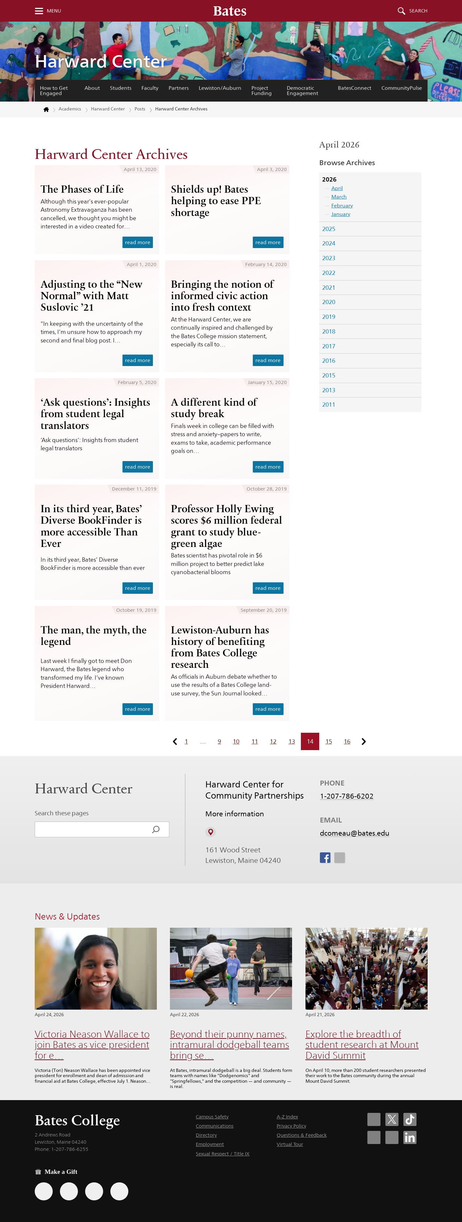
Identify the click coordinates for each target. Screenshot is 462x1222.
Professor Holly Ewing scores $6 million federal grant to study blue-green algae (226, 526)
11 (254, 741)
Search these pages (62, 813)
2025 (328, 228)
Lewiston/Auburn (220, 88)
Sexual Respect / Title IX (222, 1153)
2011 (328, 404)
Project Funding (261, 90)
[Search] (156, 829)
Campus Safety (212, 1116)
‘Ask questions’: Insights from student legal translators (95, 414)
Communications (214, 1126)
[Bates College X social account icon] (391, 1119)
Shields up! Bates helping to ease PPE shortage (216, 201)
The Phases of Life (82, 189)
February (342, 206)
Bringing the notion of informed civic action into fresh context (222, 296)
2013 (328, 390)
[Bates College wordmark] (229, 11)
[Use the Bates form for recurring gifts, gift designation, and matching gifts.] (44, 1191)
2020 (328, 302)
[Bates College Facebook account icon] (373, 1119)
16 (347, 741)
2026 (329, 179)
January (340, 214)
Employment (210, 1144)
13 (291, 741)
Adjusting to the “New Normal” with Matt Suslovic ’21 (91, 296)
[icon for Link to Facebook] (325, 857)
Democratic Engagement (302, 90)
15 (328, 741)
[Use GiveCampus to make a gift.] (119, 1191)
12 (273, 741)
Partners (179, 88)
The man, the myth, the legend (94, 635)
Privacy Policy (291, 1126)
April (337, 188)
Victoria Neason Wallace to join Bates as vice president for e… (92, 1044)
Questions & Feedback (302, 1135)
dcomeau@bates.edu (354, 833)
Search (418, 11)
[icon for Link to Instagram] (339, 857)
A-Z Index (287, 1116)
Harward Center (101, 61)
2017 (328, 346)
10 (236, 741)
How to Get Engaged (54, 90)
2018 (328, 331)
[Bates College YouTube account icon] (391, 1137)
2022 (328, 272)
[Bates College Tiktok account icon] (409, 1119)
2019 (328, 316)
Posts (140, 108)
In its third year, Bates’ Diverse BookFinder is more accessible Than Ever (91, 526)
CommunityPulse (401, 88)
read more (137, 242)
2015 (328, 375)
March (339, 197)
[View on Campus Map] (210, 832)
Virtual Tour (290, 1144)
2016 (328, 360)
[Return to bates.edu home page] (42, 109)
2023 (328, 258)
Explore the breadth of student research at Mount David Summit (362, 1044)
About (92, 88)
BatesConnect (354, 88)
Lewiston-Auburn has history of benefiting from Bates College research (220, 647)
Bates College (77, 1120)
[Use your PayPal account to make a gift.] (94, 1191)
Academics (70, 108)
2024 (328, 243)
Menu (54, 11)
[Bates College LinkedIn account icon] (409, 1137)
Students (120, 88)
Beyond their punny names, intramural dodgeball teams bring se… (229, 1044)
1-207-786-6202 (347, 796)
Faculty (149, 88)
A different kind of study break (214, 408)
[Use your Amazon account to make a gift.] (69, 1191)
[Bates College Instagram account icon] (373, 1137)
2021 (328, 287)
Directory (206, 1135)
